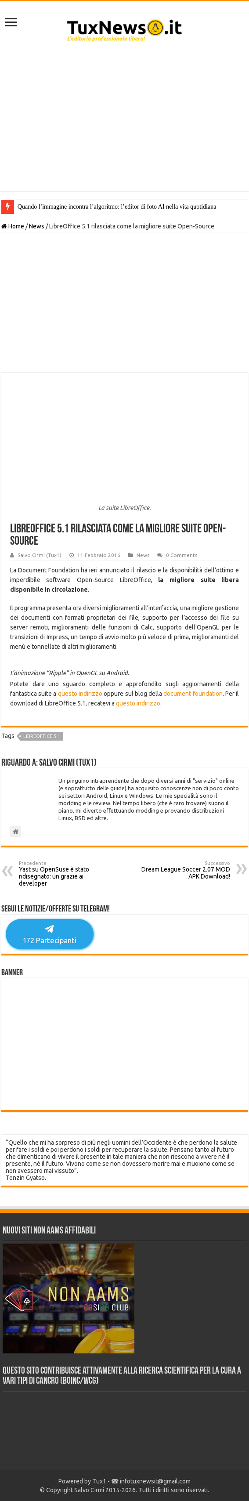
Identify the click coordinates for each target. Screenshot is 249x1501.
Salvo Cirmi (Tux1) (39, 555)
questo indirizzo (80, 693)
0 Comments (181, 555)
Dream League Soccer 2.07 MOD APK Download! (185, 870)
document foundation (192, 693)
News (36, 226)
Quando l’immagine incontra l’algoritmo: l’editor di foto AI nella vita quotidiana (117, 206)
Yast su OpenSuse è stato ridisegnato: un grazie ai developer (64, 874)
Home (12, 226)
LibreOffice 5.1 (41, 736)
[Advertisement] (124, 120)
